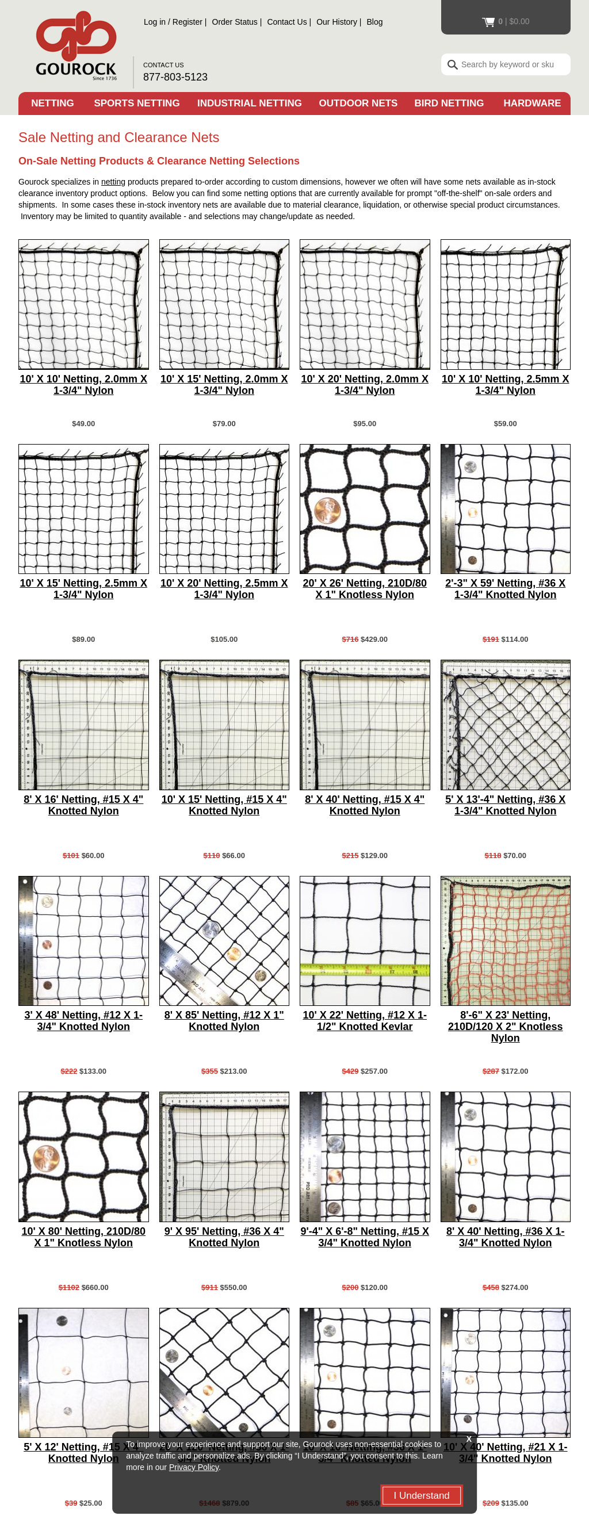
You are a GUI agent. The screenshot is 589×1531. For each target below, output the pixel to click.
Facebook (504, 1465)
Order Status (235, 21)
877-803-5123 (175, 77)
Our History (336, 21)
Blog (375, 21)
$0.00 (505, 21)
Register (187, 21)
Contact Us (287, 21)
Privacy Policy (194, 1467)
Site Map (46, 1447)
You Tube (478, 1465)
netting (113, 181)
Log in (155, 21)
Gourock (75, 43)
